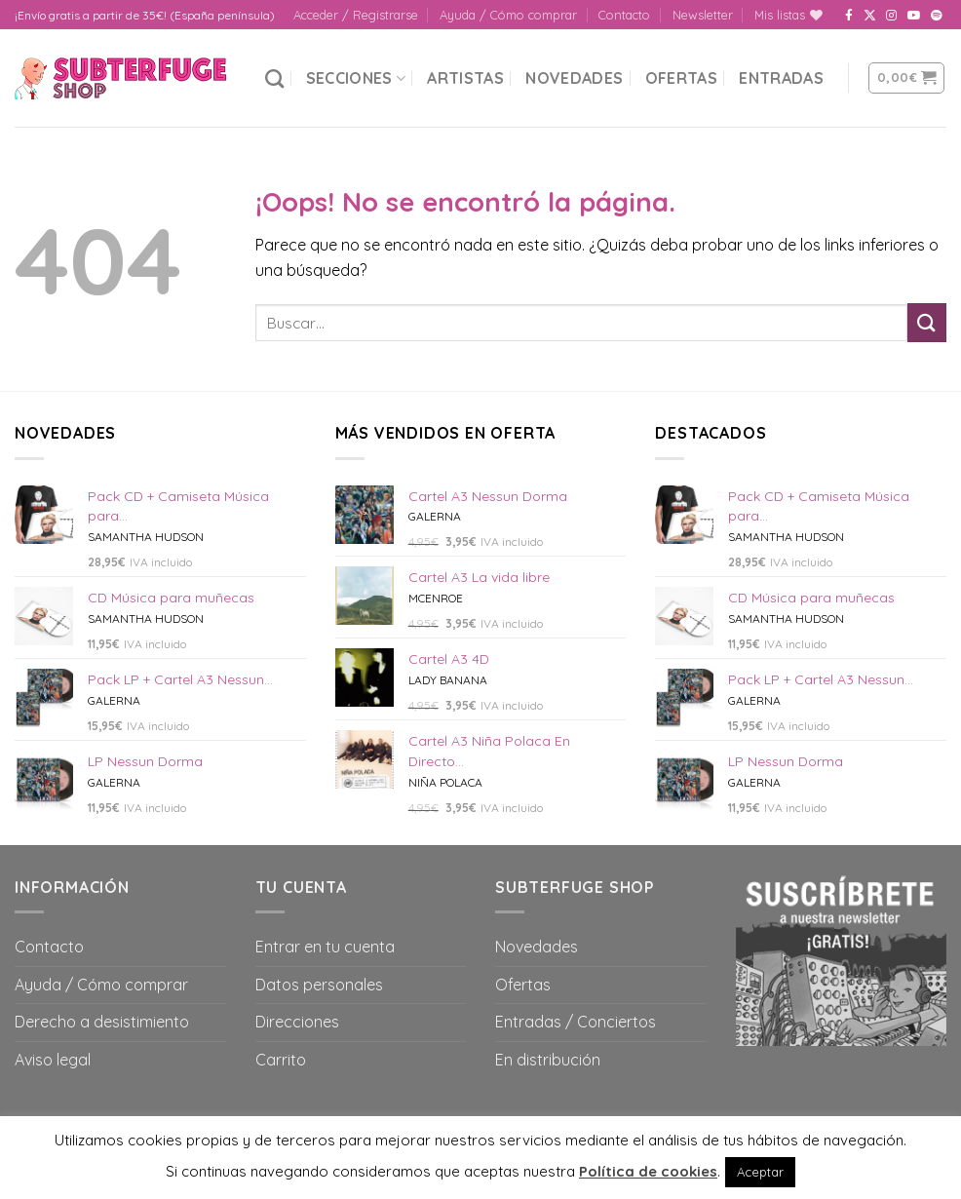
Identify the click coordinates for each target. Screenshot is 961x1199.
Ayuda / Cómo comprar (508, 14)
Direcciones (297, 1021)
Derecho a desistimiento (102, 1021)
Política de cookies (648, 1171)
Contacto (624, 14)
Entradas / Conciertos (575, 1021)
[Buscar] (274, 78)
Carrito (280, 1059)
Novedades (574, 78)
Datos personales (319, 984)
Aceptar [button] (760, 1172)
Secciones (355, 78)
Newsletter (703, 14)
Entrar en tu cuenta (325, 946)
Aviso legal (53, 1059)
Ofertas (681, 78)
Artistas (465, 78)
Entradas (781, 78)
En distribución (547, 1059)
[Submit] (926, 322)
